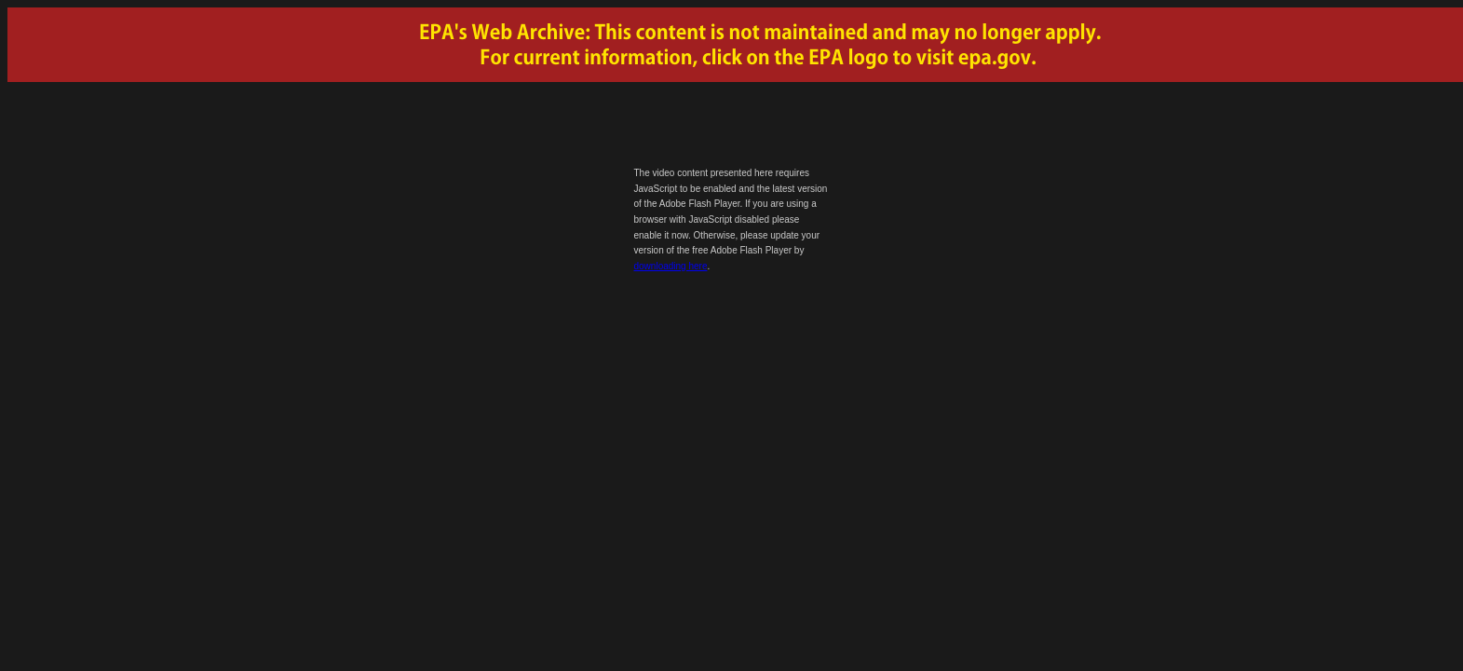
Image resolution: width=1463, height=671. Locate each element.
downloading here (671, 266)
